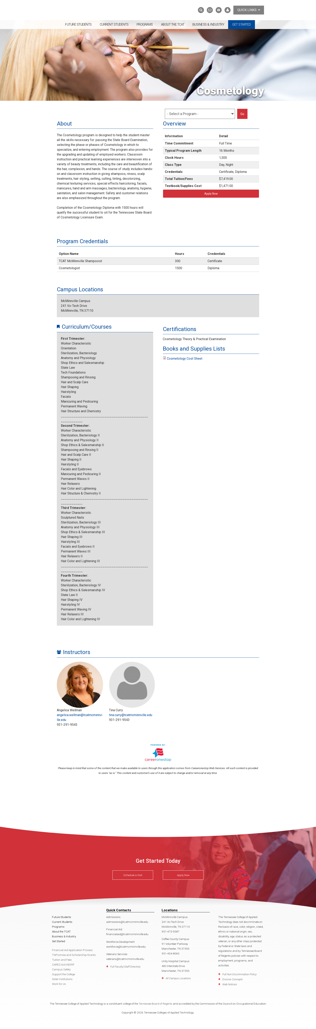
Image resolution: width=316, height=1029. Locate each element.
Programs (145, 24)
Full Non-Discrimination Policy (239, 974)
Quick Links (248, 10)
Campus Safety (61, 969)
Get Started (241, 24)
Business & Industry (208, 24)
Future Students (78, 24)
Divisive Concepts (232, 979)
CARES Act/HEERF (63, 964)
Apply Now (211, 193)
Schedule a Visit (132, 875)
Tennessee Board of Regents (155, 1003)
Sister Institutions (62, 979)
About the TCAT (172, 24)
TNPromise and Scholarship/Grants (74, 954)
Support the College (63, 974)
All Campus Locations (178, 978)
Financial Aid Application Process (72, 950)
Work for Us (59, 983)
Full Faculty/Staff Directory (125, 966)
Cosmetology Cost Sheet (184, 358)
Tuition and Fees (62, 959)
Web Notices (229, 984)
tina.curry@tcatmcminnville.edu (130, 715)
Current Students (114, 24)
